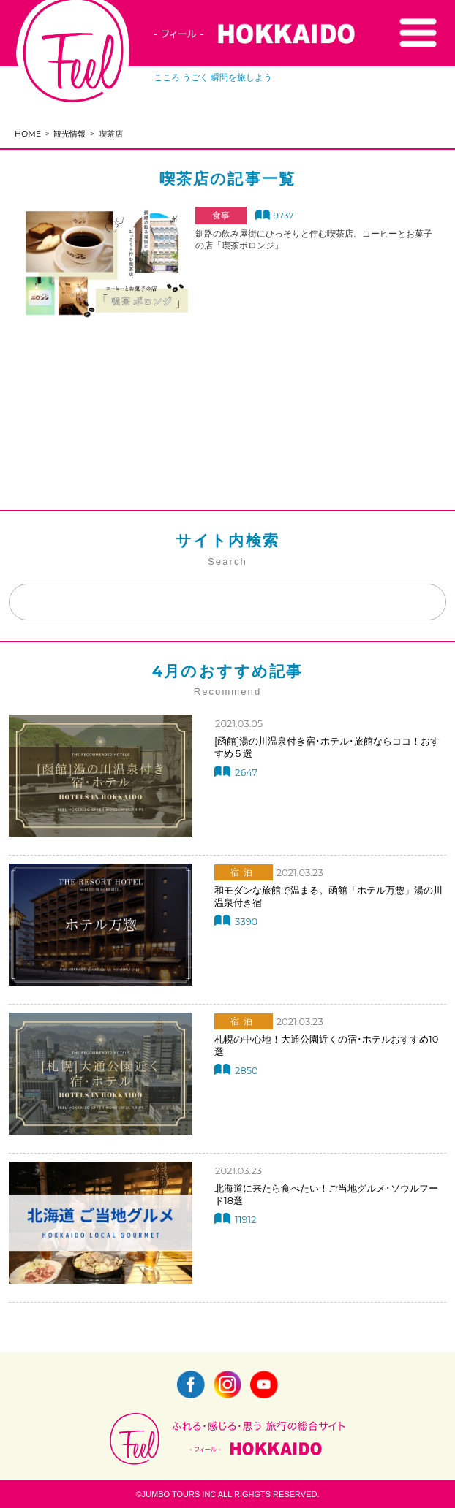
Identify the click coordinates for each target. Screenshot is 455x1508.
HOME (28, 134)
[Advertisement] (227, 386)
